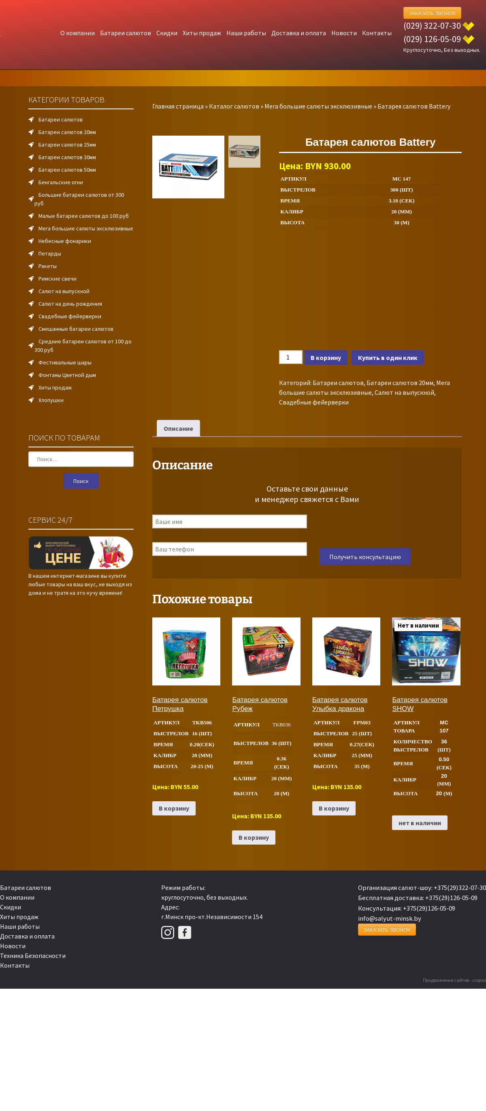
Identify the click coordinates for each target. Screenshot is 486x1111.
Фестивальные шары (65, 362)
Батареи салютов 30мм (67, 157)
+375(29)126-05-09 (451, 897)
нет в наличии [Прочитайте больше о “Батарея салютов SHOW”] (420, 823)
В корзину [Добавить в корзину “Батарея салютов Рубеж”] (254, 837)
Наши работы (246, 33)
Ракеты (47, 266)
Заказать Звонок (432, 13)
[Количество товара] (291, 357)
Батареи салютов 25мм (67, 144)
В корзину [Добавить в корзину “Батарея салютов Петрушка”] (174, 808)
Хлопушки (51, 400)
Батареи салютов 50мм (67, 169)
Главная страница (178, 106)
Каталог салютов (234, 106)
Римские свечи (57, 278)
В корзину (326, 357)
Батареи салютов (125, 33)
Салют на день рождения (70, 303)
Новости (344, 33)
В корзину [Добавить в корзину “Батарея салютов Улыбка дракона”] (334, 808)
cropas (479, 980)
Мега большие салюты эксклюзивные (318, 106)
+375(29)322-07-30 (460, 887)
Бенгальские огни (60, 182)
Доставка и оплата (298, 33)
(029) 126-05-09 (432, 39)
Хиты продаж (202, 33)
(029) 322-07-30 (432, 25)
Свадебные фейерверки (314, 402)
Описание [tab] (178, 428)
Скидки (166, 33)
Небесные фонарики (64, 241)
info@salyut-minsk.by (389, 918)
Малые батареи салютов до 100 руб (83, 215)
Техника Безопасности (33, 955)
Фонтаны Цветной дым (67, 375)
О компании (77, 33)
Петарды (49, 253)
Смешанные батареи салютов (75, 328)
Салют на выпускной (404, 392)
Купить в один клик (388, 357)
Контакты (377, 33)
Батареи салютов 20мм (400, 383)
